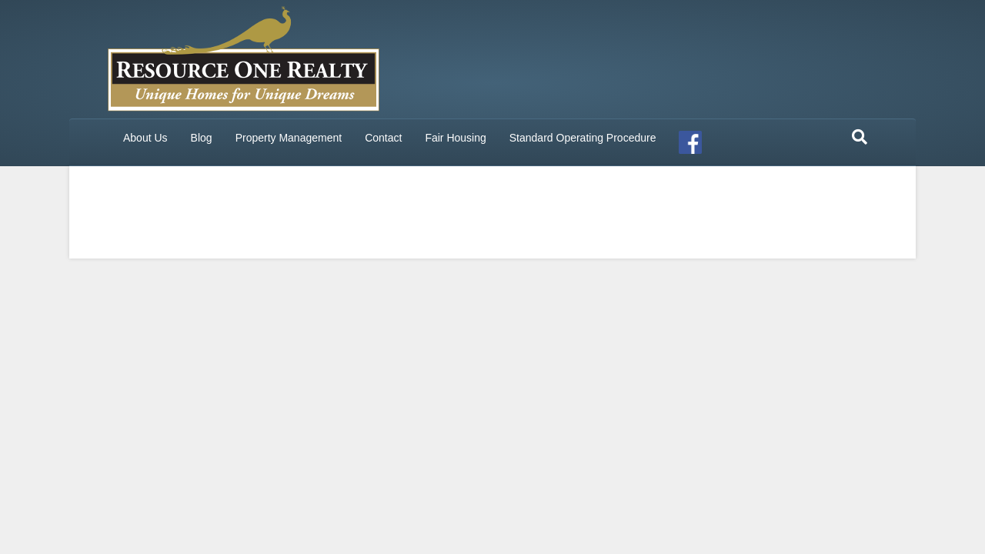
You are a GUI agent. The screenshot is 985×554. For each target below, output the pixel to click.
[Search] (859, 137)
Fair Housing (455, 138)
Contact (383, 138)
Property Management (288, 138)
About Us (145, 138)
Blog (201, 138)
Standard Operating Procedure (582, 138)
